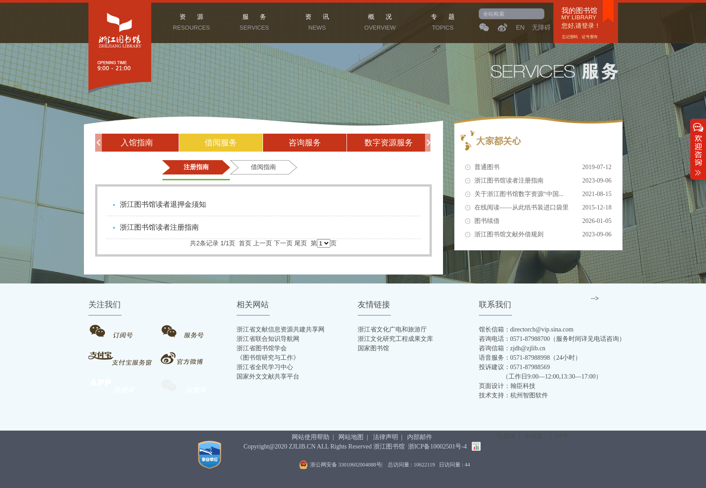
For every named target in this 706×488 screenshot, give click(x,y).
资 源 (191, 23)
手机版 (533, 436)
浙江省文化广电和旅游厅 (392, 329)
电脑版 (506, 436)
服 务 (254, 23)
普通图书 (543, 167)
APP (561, 436)
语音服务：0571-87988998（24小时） (530, 357)
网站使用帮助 (310, 437)
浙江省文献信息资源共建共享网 (280, 329)
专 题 (443, 23)
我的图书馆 (579, 10)
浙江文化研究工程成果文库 (395, 339)
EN (520, 27)
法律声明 (385, 437)
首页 (245, 243)
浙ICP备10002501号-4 (437, 446)
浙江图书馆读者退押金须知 (163, 204)
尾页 (300, 243)
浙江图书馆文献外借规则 (543, 234)
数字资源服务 (388, 142)
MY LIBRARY (578, 17)
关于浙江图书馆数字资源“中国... (543, 194)
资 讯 (317, 23)
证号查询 (589, 37)
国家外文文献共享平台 (268, 376)
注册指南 (196, 167)
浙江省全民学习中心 (265, 367)
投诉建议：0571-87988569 (514, 367)
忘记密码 (569, 37)
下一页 (283, 243)
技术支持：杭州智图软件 (513, 395)
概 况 (380, 23)
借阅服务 (221, 142)
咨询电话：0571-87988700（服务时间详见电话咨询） (552, 339)
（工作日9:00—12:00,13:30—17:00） (540, 376)
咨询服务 (305, 142)
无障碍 (541, 27)
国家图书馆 (373, 348)
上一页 (262, 243)
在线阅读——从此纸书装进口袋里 (543, 207)
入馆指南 (137, 142)
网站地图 (351, 437)
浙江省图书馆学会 (262, 348)
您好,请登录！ (581, 25)
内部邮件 (419, 437)
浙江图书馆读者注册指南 (543, 180)
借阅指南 (263, 167)
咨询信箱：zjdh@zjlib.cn (512, 348)
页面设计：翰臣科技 (507, 386)
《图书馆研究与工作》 (268, 357)
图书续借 (543, 221)
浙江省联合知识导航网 (268, 339)
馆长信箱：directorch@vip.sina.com (526, 329)
